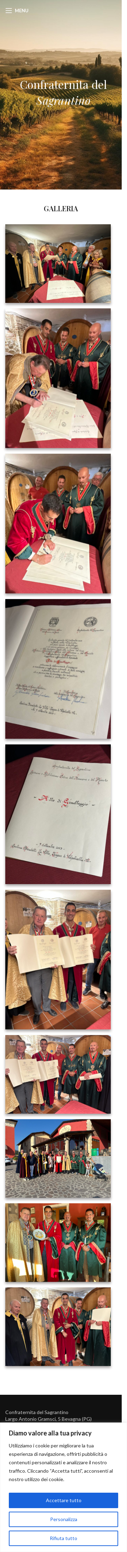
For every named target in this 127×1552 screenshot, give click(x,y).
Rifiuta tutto (63, 1538)
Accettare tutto (63, 1500)
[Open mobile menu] (17, 11)
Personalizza (63, 1519)
